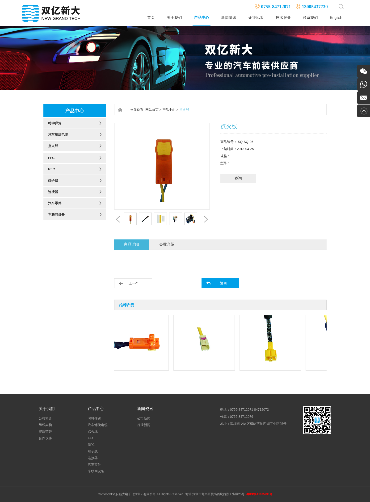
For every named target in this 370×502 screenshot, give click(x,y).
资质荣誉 (45, 431)
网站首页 (152, 110)
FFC (51, 158)
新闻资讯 (228, 18)
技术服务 (283, 18)
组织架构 (45, 425)
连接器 (53, 192)
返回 (223, 283)
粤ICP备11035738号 (259, 494)
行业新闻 (143, 425)
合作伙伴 (45, 438)
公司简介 (45, 418)
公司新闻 (143, 418)
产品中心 (201, 18)
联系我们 (310, 18)
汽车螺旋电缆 (58, 134)
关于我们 (174, 18)
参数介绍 (166, 244)
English (336, 18)
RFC (51, 169)
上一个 (134, 283)
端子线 (53, 180)
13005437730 (315, 6)
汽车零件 (54, 203)
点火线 (53, 146)
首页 (151, 18)
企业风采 (256, 18)
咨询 (238, 178)
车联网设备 (56, 214)
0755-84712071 (276, 6)
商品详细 (131, 244)
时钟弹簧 (54, 123)
